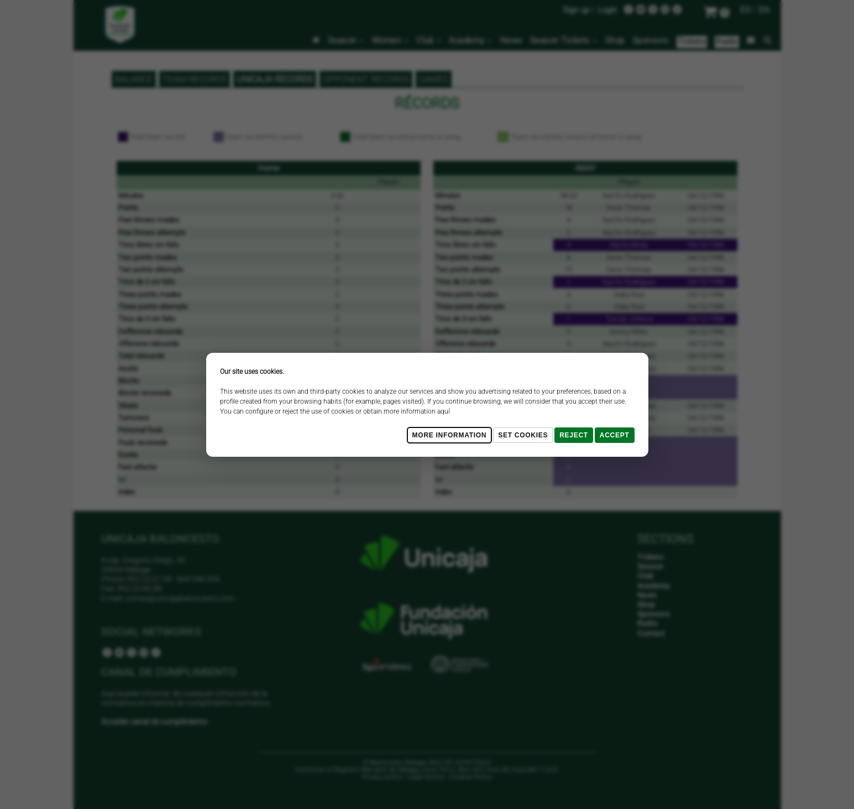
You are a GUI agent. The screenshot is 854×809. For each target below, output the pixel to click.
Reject (573, 435)
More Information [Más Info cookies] (449, 435)
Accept (615, 435)
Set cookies (523, 435)
